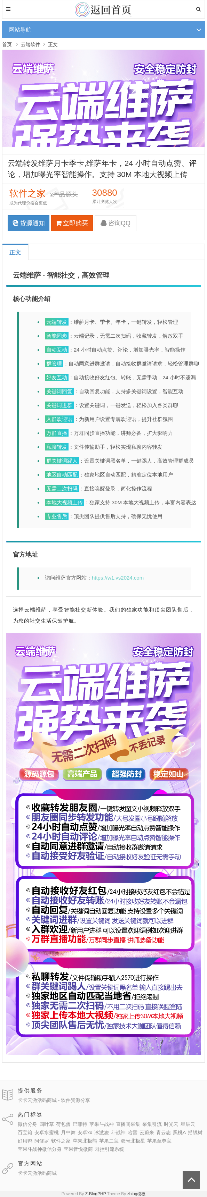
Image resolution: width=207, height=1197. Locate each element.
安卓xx (85, 1132)
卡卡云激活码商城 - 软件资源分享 (54, 1100)
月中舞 (68, 1132)
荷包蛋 (63, 1124)
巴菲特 (80, 1124)
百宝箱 (25, 1132)
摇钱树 (195, 1132)
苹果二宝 (109, 1141)
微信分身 (27, 1124)
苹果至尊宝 (159, 1141)
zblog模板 (136, 1193)
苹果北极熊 (85, 1141)
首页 (7, 44)
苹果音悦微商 (78, 1149)
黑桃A (179, 1132)
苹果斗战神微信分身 (40, 1149)
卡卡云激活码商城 (37, 1173)
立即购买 (72, 223)
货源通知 (28, 223)
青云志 (163, 1132)
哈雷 (132, 1132)
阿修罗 (41, 1141)
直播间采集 (128, 1124)
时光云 (171, 1124)
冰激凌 (101, 1132)
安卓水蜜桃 (46, 1132)
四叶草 (46, 1124)
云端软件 (30, 44)
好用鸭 (25, 1141)
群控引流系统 (109, 1149)
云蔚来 (147, 1132)
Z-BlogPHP (95, 1193)
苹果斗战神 (101, 1124)
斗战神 (118, 1132)
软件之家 (61, 1141)
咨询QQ (115, 223)
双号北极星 (133, 1141)
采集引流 (152, 1124)
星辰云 (188, 1124)
